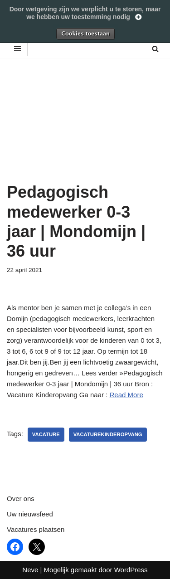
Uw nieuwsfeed (30, 514)
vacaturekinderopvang (107, 434)
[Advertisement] (85, 131)
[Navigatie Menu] (17, 48)
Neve (30, 570)
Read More (126, 395)
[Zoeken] (155, 48)
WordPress (131, 570)
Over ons (20, 498)
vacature (46, 434)
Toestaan (85, 33)
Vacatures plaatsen (35, 529)
